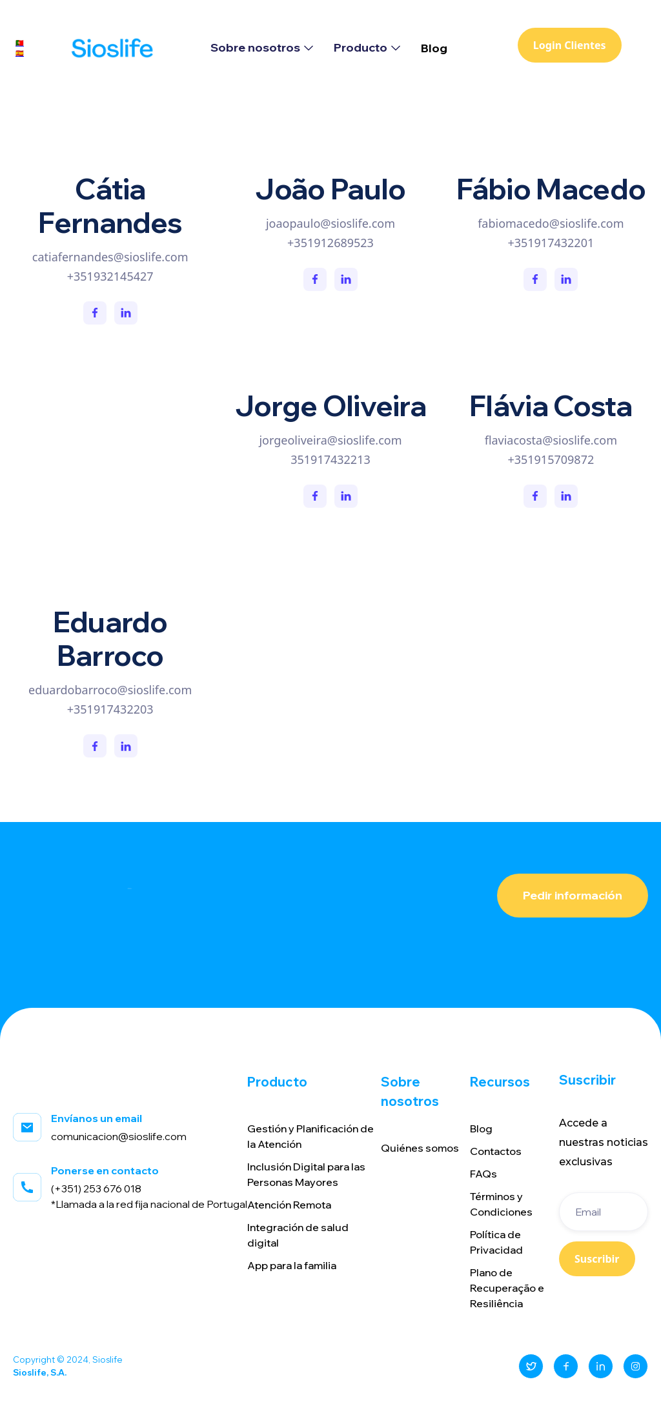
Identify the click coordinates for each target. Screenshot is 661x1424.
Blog (434, 48)
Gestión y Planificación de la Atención (310, 1136)
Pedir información (572, 895)
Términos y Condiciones (501, 1204)
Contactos (496, 1151)
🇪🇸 (19, 53)
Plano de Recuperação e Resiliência (507, 1288)
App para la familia (291, 1265)
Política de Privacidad (496, 1242)
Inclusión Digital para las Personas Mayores (306, 1174)
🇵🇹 (19, 43)
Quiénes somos (420, 1147)
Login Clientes (569, 45)
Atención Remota (289, 1204)
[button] (261, 47)
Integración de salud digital (298, 1235)
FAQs (483, 1173)
